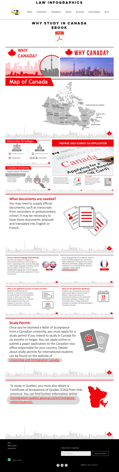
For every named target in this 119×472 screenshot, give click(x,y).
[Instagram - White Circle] (66, 465)
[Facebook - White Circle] (58, 465)
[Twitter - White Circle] (62, 465)
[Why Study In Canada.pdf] (60, 37)
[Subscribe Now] (100, 453)
